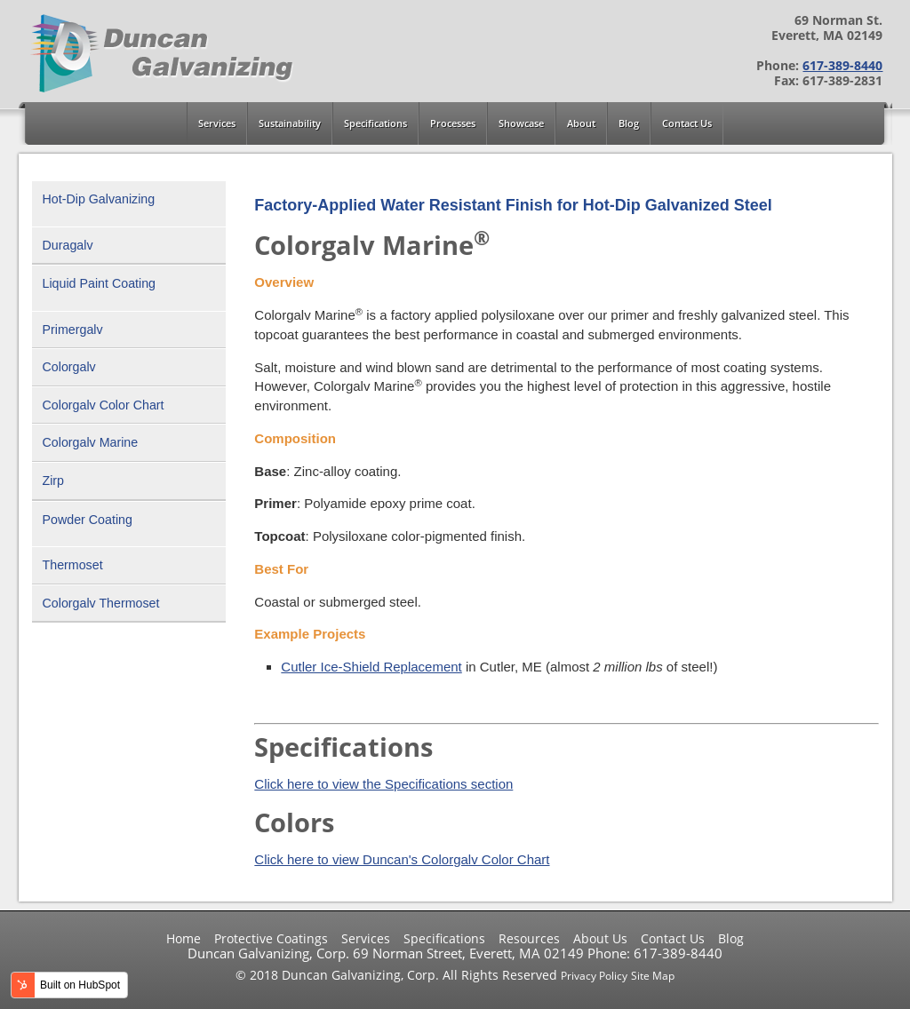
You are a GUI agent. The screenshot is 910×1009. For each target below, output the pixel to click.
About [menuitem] (581, 123)
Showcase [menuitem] (521, 123)
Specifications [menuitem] (375, 123)
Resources (529, 939)
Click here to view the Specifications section (383, 783)
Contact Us (673, 939)
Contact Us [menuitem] (687, 123)
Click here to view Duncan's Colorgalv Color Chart (401, 859)
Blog (731, 939)
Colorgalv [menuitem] (69, 367)
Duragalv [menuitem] (68, 245)
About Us (600, 939)
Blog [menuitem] (629, 123)
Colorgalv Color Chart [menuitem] (103, 405)
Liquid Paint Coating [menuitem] (99, 283)
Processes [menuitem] (452, 123)
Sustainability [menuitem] (290, 123)
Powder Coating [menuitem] (87, 519)
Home (183, 939)
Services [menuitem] (216, 123)
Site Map (653, 975)
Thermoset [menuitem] (73, 565)
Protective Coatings (271, 939)
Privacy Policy (594, 975)
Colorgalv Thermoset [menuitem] (101, 603)
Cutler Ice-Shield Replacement (371, 666)
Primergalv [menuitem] (73, 329)
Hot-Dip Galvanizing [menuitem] (99, 199)
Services (365, 939)
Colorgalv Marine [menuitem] (91, 442)
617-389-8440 (842, 66)
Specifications (444, 939)
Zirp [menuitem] (54, 480)
